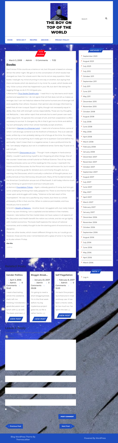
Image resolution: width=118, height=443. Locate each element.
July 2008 (87, 122)
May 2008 (87, 132)
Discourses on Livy (27, 152)
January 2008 (89, 152)
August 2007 (88, 177)
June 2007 (87, 187)
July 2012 (87, 71)
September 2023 (90, 56)
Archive (45, 40)
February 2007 (89, 207)
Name (8, 374)
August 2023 (88, 61)
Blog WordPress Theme (21, 437)
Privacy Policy (62, 40)
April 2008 (87, 137)
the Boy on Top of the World (59, 27)
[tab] (108, 19)
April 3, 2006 (15, 280)
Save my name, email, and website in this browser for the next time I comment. (41, 409)
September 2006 (90, 232)
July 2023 (87, 66)
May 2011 (86, 96)
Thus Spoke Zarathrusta (28, 93)
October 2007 (89, 167)
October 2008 (89, 111)
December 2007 (90, 157)
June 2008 (87, 127)
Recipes (33, 40)
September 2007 (90, 172)
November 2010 (90, 106)
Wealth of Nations (23, 208)
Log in (85, 277)
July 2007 (87, 182)
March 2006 (88, 262)
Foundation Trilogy (25, 187)
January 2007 (89, 212)
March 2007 (88, 202)
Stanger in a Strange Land (28, 128)
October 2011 (88, 76)
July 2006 (87, 242)
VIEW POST (16, 319)
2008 (40, 52)
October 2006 (89, 227)
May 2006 (87, 252)
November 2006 (90, 222)
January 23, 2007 (42, 280)
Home (10, 40)
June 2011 (87, 91)
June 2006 (87, 247)
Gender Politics (14, 275)
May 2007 (87, 192)
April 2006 (87, 257)
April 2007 (87, 197)
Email (8, 386)
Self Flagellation (64, 275)
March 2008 (88, 142)
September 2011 (90, 81)
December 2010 (90, 101)
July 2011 (86, 86)
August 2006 (88, 237)
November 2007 (90, 162)
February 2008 (89, 147)
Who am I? (21, 40)
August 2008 (88, 116)
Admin (29, 60)
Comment (10, 338)
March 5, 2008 (15, 60)
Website (8, 397)
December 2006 (90, 217)
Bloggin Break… (39, 275)
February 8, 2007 (67, 280)
